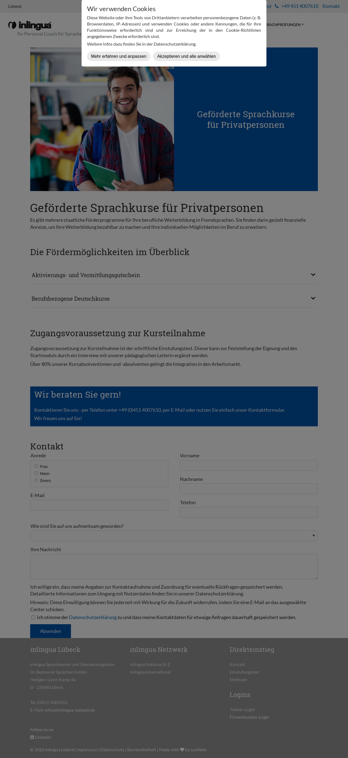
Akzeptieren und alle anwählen (186, 56)
